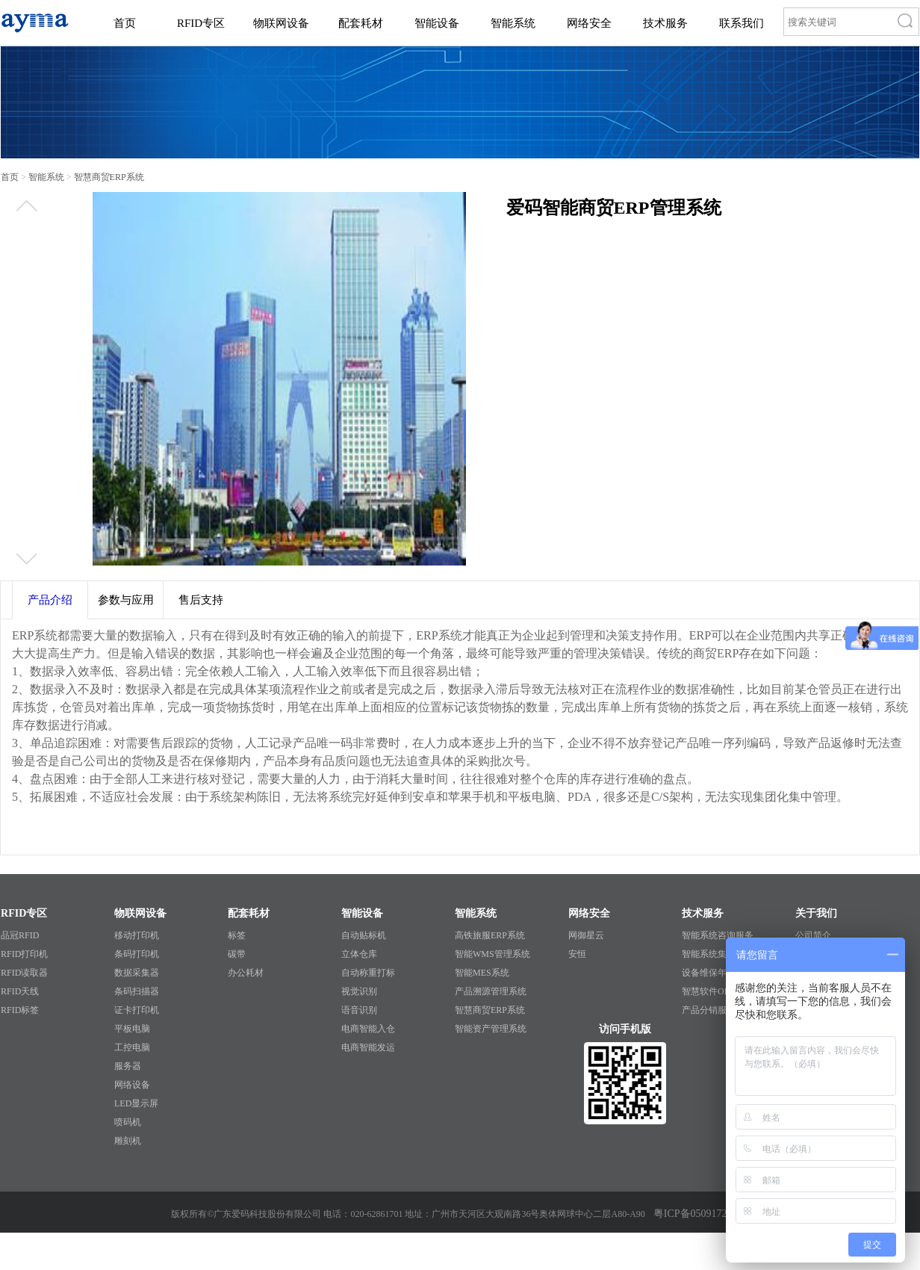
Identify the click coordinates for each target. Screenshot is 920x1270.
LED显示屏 (136, 1103)
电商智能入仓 (368, 1028)
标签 (237, 935)
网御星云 (586, 935)
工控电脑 (132, 1047)
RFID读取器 (24, 972)
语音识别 (359, 1010)
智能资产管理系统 (490, 1028)
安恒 (577, 954)
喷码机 (127, 1122)
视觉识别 (359, 991)
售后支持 (200, 600)
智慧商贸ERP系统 (490, 1010)
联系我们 (741, 23)
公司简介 (813, 935)
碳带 (237, 954)
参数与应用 (126, 600)
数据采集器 (136, 972)
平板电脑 (132, 1028)
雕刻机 (127, 1141)
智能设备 (436, 23)
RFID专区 (201, 23)
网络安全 (589, 23)
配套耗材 (360, 23)
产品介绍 (50, 600)
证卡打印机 (136, 1010)
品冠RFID (20, 935)
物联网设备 (281, 23)
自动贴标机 (363, 935)
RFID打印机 (24, 954)
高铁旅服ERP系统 (490, 935)
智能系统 (513, 23)
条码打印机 (136, 954)
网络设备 (132, 1085)
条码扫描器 (136, 991)
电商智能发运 (368, 1047)
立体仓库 (359, 954)
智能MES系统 (482, 972)
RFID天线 (20, 991)
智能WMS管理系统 (492, 954)
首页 (125, 23)
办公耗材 (246, 972)
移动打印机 (136, 935)
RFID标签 (20, 1010)
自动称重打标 (368, 972)
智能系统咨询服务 (717, 935)
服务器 (127, 1066)
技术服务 (665, 23)
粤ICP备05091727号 (698, 1213)
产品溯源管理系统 (490, 991)
